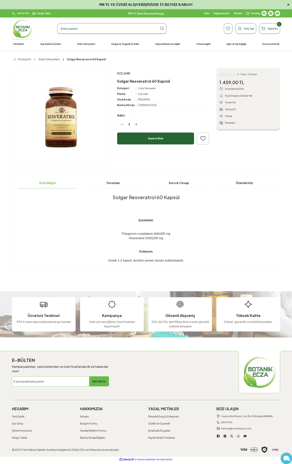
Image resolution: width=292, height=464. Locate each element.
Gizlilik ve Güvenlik (159, 423)
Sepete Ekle (155, 139)
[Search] (111, 28)
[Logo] (22, 28)
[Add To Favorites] (203, 139)
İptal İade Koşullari (159, 430)
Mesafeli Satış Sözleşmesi (163, 416)
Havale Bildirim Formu (93, 430)
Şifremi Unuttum (22, 430)
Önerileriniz (244, 183)
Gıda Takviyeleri (147, 88)
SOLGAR (143, 94)
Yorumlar (113, 183)
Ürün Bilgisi (47, 183)
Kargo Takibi (19, 437)
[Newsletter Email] (60, 381)
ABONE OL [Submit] (99, 381)
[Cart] (267, 28)
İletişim (84, 416)
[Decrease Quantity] (120, 125)
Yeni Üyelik (18, 416)
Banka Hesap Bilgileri (92, 437)
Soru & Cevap (179, 183)
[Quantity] (129, 125)
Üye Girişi (17, 423)
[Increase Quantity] (137, 125)
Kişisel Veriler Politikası (161, 437)
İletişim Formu (88, 423)
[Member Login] (238, 28)
